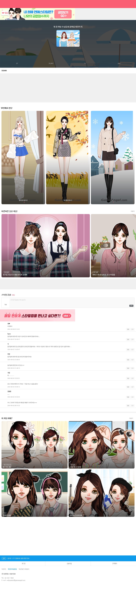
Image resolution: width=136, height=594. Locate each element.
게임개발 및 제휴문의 (24, 569)
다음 (134, 38)
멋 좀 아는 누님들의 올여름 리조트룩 (68, 27)
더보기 (132, 211)
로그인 (22, 563)
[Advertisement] (68, 87)
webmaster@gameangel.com (16, 580)
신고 (132, 329)
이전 (1, 38)
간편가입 (68, 563)
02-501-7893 (9, 578)
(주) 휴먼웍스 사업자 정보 (10, 574)
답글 (128, 329)
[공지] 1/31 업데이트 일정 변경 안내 (15, 558)
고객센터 (113, 563)
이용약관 (4, 569)
